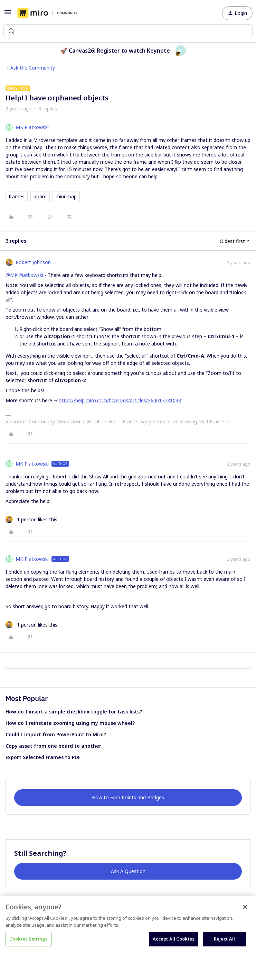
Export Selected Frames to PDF (43, 757)
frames (17, 196)
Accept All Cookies (174, 939)
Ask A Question (128, 871)
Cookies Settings (28, 939)
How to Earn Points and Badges (128, 797)
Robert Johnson (33, 262)
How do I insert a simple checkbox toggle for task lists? (74, 711)
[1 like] (31, 519)
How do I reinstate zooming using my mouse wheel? (70, 723)
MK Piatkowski (32, 127)
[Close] (245, 907)
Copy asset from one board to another (53, 746)
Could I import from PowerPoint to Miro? (56, 734)
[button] (7, 14)
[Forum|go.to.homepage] (47, 13)
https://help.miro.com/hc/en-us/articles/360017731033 (120, 400)
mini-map (66, 196)
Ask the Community (32, 67)
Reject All (224, 939)
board (40, 196)
